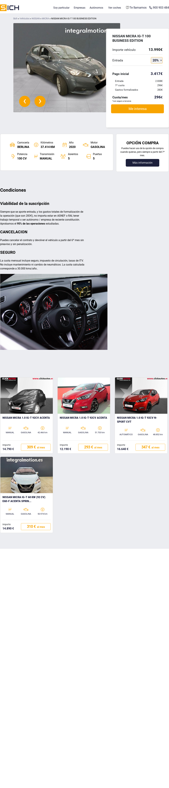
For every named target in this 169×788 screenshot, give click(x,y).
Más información (142, 163)
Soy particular (61, 7)
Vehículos (25, 19)
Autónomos (96, 7)
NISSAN (36, 19)
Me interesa (138, 109)
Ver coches (114, 7)
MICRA (45, 19)
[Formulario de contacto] (136, 8)
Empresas (79, 7)
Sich (15, 19)
